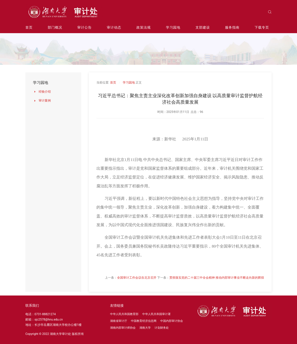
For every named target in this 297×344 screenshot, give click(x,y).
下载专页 (262, 27)
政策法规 (143, 27)
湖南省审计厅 (118, 321)
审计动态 (114, 27)
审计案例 (45, 100)
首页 (29, 27)
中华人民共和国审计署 (156, 314)
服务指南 (232, 27)
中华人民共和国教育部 (124, 314)
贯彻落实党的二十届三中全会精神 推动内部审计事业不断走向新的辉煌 (216, 277)
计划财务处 (162, 327)
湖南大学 (145, 327)
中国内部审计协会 (171, 321)
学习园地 (173, 27)
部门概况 (55, 27)
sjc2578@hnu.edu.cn (48, 319)
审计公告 (84, 27)
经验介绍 (45, 91)
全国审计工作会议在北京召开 (136, 277)
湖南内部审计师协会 (123, 327)
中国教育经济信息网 (143, 321)
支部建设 (202, 27)
